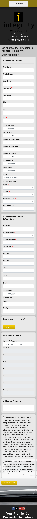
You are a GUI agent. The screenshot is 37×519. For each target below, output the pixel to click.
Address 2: (7, 95)
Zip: (4, 118)
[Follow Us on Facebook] (13, 508)
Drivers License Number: (11, 139)
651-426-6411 (20, 39)
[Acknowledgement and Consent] (3, 417)
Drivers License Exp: (10, 153)
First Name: (7, 67)
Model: (5, 369)
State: (5, 110)
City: (4, 102)
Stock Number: (8, 348)
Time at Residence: (10, 181)
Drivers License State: (11, 146)
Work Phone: (7, 291)
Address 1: (7, 88)
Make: (5, 362)
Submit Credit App (9, 483)
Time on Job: (7, 298)
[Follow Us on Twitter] (16, 508)
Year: (5, 355)
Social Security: (8, 125)
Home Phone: (8, 167)
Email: (5, 174)
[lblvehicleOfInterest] (18, 344)
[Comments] (18, 408)
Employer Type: (8, 232)
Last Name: (7, 81)
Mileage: (6, 390)
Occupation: (7, 246)
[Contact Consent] (3, 462)
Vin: (4, 383)
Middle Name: (8, 74)
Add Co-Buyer (9, 327)
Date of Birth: (7, 132)
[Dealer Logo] (18, 22)
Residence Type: (9, 198)
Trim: (5, 376)
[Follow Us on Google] (23, 508)
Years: (5, 184)
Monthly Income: (9, 239)
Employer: (6, 226)
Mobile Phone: (8, 160)
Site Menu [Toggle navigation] (19, 3)
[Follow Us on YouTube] (20, 508)
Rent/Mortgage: (8, 205)
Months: (6, 191)
